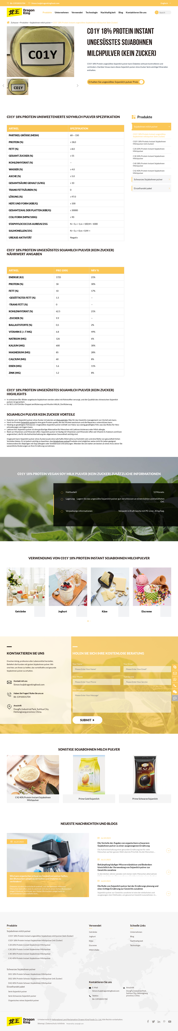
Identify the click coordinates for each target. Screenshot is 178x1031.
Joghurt (92, 936)
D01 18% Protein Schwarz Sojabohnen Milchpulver (30, 974)
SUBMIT (87, 720)
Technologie (92, 12)
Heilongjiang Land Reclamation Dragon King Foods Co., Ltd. (77, 1019)
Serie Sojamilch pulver (17, 991)
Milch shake (94, 950)
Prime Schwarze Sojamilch (145, 798)
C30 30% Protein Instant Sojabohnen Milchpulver (149, 157)
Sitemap (41, 1023)
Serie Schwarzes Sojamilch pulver (22, 996)
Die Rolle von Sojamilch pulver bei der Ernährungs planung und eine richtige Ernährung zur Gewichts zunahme (128, 887)
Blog (121, 12)
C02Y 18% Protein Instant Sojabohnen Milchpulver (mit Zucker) (149, 142)
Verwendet (77, 12)
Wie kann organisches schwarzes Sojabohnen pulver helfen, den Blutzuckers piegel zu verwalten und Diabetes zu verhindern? (39, 879)
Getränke (93, 932)
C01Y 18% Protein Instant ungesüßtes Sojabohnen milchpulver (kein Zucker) (85, 22)
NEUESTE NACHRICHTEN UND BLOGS (89, 824)
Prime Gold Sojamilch (89, 798)
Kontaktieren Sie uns (136, 12)
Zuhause (14, 22)
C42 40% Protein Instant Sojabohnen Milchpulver (149, 171)
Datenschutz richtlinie (55, 1023)
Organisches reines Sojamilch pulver (23, 1000)
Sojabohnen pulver (61, 441)
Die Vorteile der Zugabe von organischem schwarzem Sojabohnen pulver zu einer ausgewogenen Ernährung (124, 844)
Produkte (47, 12)
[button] (3, 85)
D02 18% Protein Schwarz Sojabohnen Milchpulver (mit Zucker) (35, 978)
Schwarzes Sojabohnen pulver (148, 179)
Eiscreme (93, 945)
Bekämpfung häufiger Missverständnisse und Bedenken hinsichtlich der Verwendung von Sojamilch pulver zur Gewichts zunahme (125, 867)
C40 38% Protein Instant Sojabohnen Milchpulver (149, 164)
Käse (91, 941)
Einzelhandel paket (143, 188)
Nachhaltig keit (108, 12)
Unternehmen (62, 12)
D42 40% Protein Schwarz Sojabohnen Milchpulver (30, 983)
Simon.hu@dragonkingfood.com (45, 3)
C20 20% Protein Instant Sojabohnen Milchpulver (149, 150)
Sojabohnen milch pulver (40, 22)
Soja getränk (62, 420)
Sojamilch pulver (28, 422)
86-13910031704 (17, 3)
